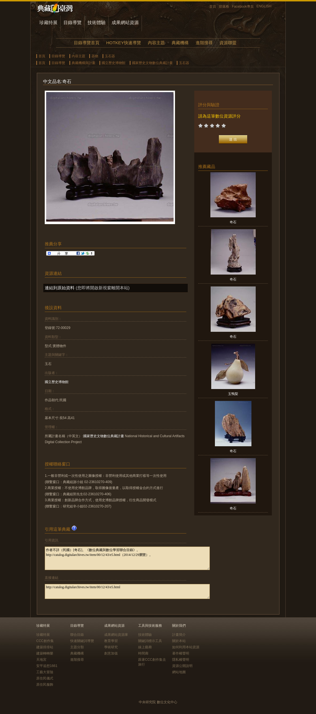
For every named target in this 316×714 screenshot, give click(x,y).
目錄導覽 (72, 22)
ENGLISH (264, 6)
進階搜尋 (204, 42)
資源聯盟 (227, 42)
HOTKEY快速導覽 (123, 42)
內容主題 (156, 42)
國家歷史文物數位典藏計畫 (152, 63)
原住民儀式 (44, 678)
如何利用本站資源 (185, 647)
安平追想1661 (46, 666)
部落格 (224, 6)
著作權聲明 (180, 653)
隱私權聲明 (180, 660)
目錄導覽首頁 (86, 42)
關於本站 (179, 641)
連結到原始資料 (59, 287)
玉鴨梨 (233, 394)
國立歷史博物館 (113, 63)
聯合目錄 (77, 635)
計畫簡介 (179, 635)
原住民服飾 (44, 685)
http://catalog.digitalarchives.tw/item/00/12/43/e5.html (127, 591)
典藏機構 (180, 42)
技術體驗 (96, 22)
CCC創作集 (45, 641)
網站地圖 (179, 672)
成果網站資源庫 (116, 635)
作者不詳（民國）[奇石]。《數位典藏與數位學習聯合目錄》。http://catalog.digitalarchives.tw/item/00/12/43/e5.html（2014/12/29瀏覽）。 (127, 558)
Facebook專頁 (243, 6)
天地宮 (41, 660)
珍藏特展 (48, 22)
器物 (94, 56)
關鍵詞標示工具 (150, 641)
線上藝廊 (145, 647)
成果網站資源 (125, 22)
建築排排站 (44, 647)
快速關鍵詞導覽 (82, 641)
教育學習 (111, 641)
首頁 (212, 6)
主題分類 (77, 647)
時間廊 (143, 653)
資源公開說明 (182, 666)
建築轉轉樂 (44, 653)
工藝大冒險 (44, 672)
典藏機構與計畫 (83, 63)
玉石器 (110, 56)
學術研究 (111, 647)
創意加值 (111, 653)
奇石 (233, 222)
